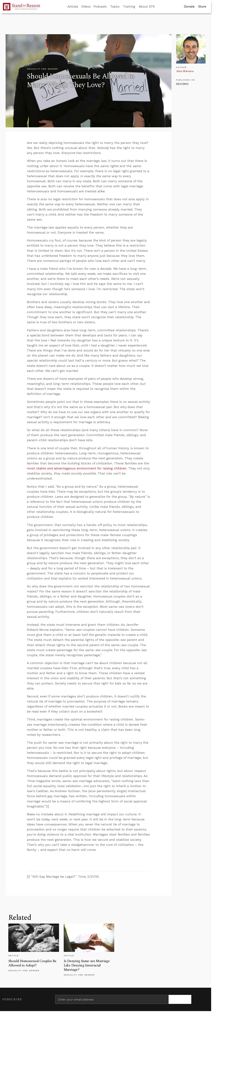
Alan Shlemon (185, 71)
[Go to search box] (158, 6)
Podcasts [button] (100, 6)
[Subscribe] (180, 999)
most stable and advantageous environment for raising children (77, 468)
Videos (86, 6)
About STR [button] (147, 6)
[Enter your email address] (112, 999)
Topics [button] (114, 6)
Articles (72, 6)
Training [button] (129, 6)
